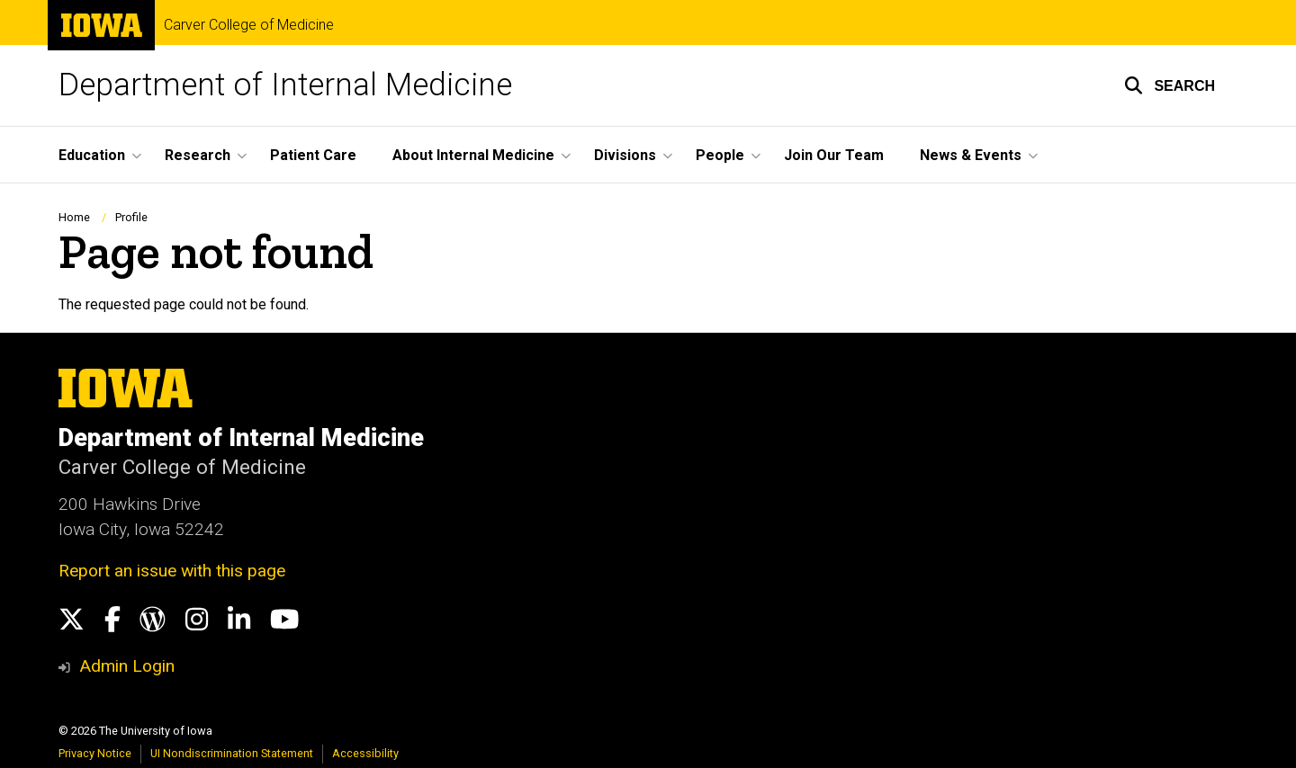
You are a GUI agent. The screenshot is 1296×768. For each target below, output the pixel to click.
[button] (1170, 85)
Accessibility (365, 753)
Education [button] (91, 155)
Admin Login (127, 666)
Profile (131, 217)
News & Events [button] (971, 155)
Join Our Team (834, 155)
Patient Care (313, 155)
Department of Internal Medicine (285, 85)
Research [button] (197, 155)
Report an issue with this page (171, 570)
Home (74, 217)
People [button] (720, 155)
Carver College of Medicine (249, 25)
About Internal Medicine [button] (473, 155)
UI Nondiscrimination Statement (231, 753)
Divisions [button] (625, 155)
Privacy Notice (94, 753)
